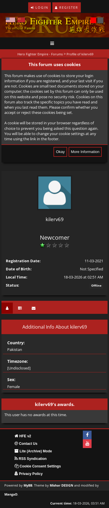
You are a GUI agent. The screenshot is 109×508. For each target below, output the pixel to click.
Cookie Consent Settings (38, 466)
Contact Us (26, 444)
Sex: (11, 379)
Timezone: (17, 361)
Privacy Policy (29, 474)
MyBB (28, 485)
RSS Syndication (31, 459)
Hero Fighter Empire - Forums (40, 54)
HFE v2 (23, 436)
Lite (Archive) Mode (33, 451)
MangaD (10, 494)
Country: (16, 342)
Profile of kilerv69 (80, 54)
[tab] (7, 308)
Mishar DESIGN (61, 485)
